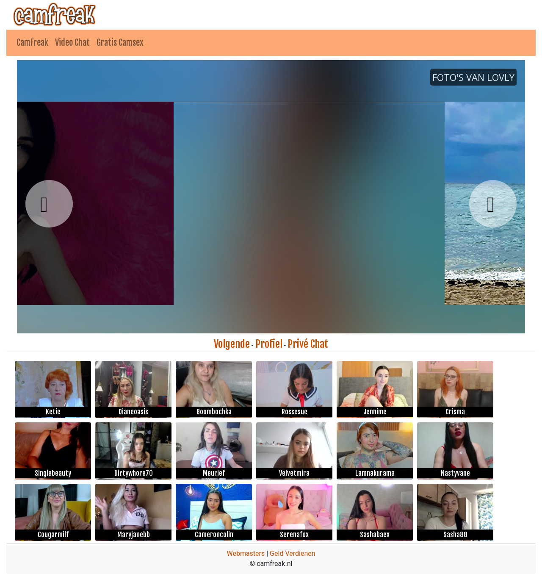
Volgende (232, 344)
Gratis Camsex (120, 42)
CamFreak (32, 42)
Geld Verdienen (292, 553)
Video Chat (72, 42)
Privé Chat (308, 344)
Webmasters (246, 553)
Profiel (268, 344)
